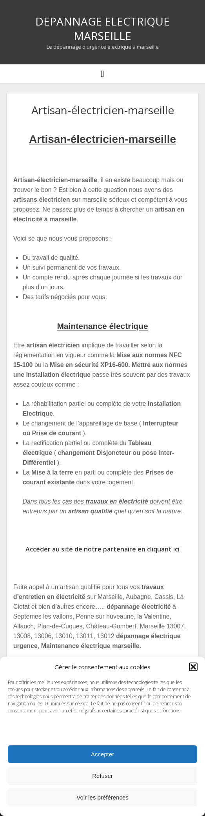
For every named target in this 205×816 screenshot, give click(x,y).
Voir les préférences (102, 797)
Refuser (102, 775)
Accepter (102, 754)
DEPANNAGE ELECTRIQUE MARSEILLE (102, 28)
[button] (193, 667)
